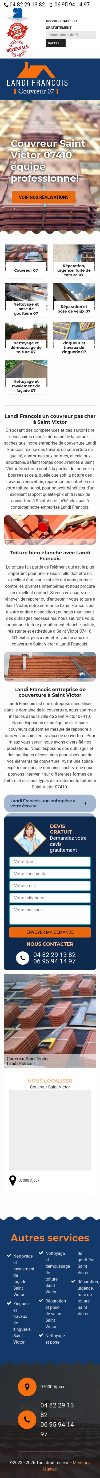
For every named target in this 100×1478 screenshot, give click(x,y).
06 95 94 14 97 (69, 4)
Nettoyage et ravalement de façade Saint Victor (21, 1275)
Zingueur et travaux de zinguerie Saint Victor (21, 1323)
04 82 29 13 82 (24, 4)
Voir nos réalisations (44, 197)
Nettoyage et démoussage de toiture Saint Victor (53, 1272)
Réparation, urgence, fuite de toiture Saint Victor (85, 1297)
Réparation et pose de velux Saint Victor (53, 1313)
